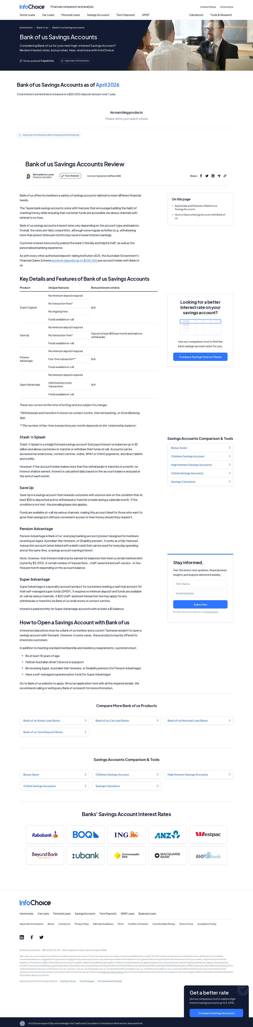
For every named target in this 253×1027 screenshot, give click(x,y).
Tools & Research (221, 14)
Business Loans (147, 913)
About (51, 924)
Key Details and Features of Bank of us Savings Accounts (196, 207)
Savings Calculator (183, 481)
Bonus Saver (179, 447)
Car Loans (48, 14)
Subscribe (200, 604)
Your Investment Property (110, 981)
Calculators (196, 14)
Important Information (31, 924)
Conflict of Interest (138, 924)
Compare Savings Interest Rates (200, 356)
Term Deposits (125, 14)
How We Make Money (164, 924)
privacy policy (211, 612)
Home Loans (27, 14)
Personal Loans (70, 14)
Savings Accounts (98, 14)
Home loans (26, 913)
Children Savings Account (188, 456)
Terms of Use (186, 924)
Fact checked (70, 175)
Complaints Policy (206, 924)
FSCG (121, 924)
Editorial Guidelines (103, 924)
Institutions (226, 6)
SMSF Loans (127, 913)
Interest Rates (208, 6)
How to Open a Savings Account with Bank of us (200, 216)
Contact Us (64, 924)
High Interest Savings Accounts (191, 464)
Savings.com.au (68, 981)
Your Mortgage (87, 981)
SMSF (145, 14)
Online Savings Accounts (187, 473)
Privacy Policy (82, 924)
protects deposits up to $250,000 (75, 260)
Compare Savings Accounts (216, 1013)
